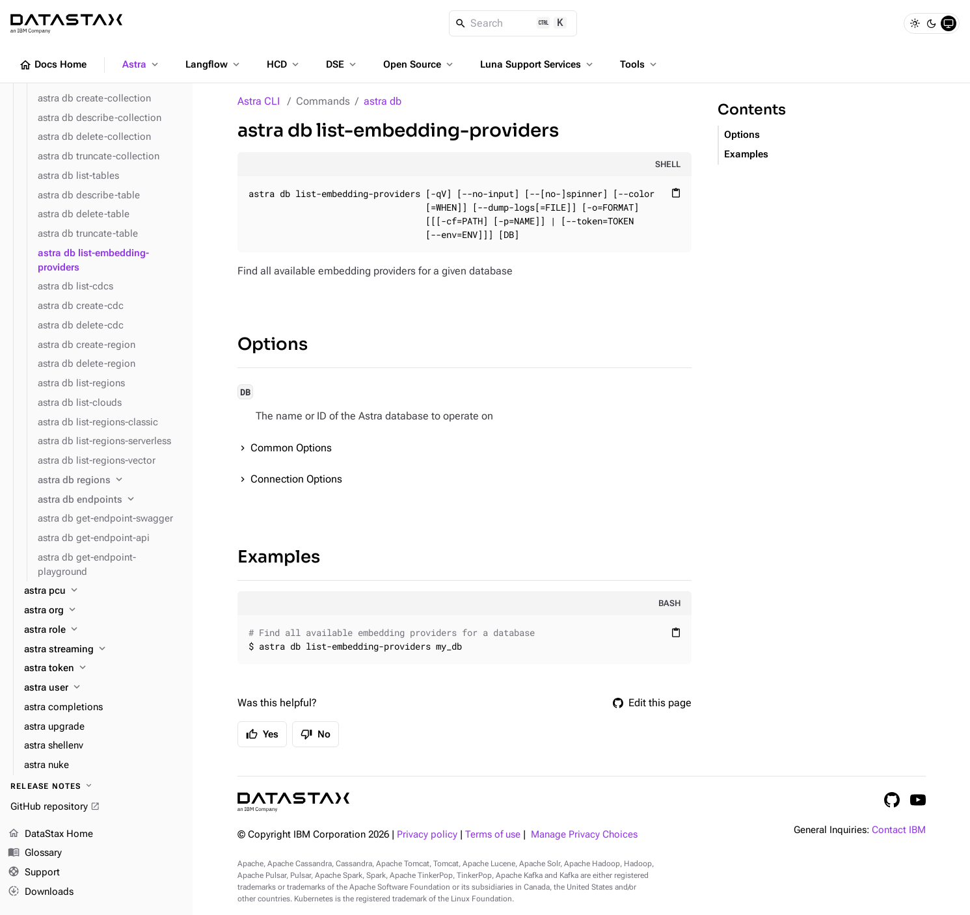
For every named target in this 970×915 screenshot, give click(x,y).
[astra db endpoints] (110, 500)
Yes (262, 734)
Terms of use (492, 834)
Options (272, 344)
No (315, 734)
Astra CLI (258, 101)
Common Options (291, 448)
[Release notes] (96, 786)
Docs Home (53, 65)
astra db (382, 101)
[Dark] (931, 23)
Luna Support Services (537, 64)
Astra (141, 64)
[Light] (915, 23)
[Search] (513, 23)
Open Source (419, 64)
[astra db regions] (110, 480)
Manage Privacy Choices (584, 834)
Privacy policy (427, 834)
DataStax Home (50, 834)
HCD (284, 64)
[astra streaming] (103, 649)
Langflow (213, 64)
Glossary (35, 853)
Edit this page (652, 702)
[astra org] (103, 610)
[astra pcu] (103, 591)
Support (34, 873)
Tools (639, 64)
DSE (342, 64)
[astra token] (103, 668)
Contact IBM (899, 830)
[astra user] (103, 688)
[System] (948, 23)
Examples (278, 557)
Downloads (41, 892)
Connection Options (296, 479)
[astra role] (103, 630)
